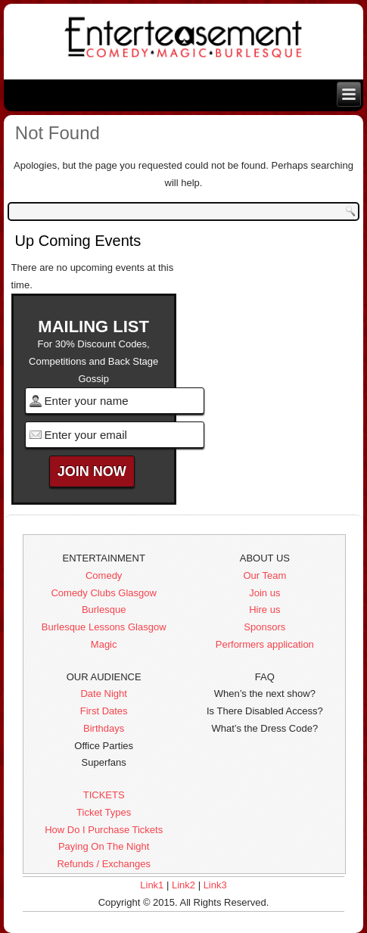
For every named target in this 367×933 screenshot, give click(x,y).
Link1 (151, 885)
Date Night (103, 693)
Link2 (183, 885)
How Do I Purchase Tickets (104, 829)
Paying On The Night (103, 846)
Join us (264, 593)
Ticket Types (103, 812)
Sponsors (264, 627)
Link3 (215, 885)
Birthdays (103, 728)
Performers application (265, 644)
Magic (104, 644)
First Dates (104, 711)
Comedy (104, 575)
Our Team (264, 575)
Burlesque (104, 609)
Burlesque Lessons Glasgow (104, 627)
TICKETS (104, 795)
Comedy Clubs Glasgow (103, 593)
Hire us (264, 609)
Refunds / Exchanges (104, 863)
